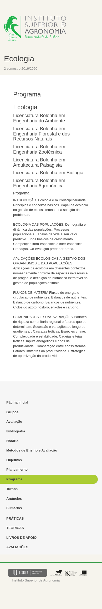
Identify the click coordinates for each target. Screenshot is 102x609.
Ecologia (19, 58)
